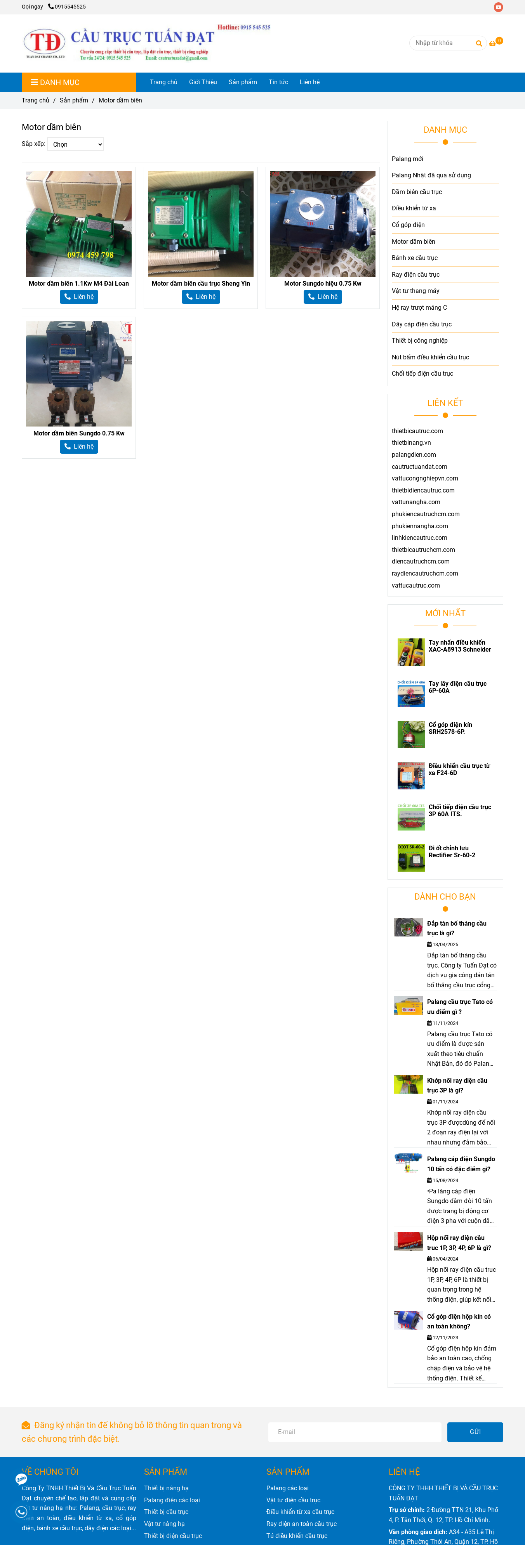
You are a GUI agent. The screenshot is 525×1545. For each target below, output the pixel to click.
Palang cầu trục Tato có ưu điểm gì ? (460, 1007)
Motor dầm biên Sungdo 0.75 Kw (79, 433)
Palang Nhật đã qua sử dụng (431, 175)
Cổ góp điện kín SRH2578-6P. (450, 728)
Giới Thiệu (203, 82)
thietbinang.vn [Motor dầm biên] (411, 442)
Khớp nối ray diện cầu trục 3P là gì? (457, 1085)
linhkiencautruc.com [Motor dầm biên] (419, 537)
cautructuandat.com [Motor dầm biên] (419, 466)
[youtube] (500, 6)
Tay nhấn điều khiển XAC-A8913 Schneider (460, 646)
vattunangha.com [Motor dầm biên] (416, 502)
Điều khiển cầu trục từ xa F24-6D (459, 770)
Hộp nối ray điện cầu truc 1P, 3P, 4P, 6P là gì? (459, 1243)
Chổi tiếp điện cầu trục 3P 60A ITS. (460, 811)
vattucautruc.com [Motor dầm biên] (416, 585)
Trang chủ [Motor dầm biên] (35, 100)
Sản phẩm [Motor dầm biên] (74, 100)
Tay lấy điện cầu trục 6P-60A (458, 687)
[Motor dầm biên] (146, 43)
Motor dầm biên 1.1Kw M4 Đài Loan (79, 283)
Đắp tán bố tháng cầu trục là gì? (457, 928)
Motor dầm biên (413, 241)
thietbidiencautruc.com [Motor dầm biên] (423, 490)
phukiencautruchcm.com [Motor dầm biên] (426, 514)
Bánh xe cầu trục (415, 258)
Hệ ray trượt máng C (419, 307)
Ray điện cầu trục (416, 274)
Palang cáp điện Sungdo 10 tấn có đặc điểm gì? (461, 1164)
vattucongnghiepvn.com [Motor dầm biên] (425, 478)
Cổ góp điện (408, 225)
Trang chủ (163, 82)
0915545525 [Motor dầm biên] (67, 6)
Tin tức (278, 82)
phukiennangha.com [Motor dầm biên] (420, 526)
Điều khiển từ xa (414, 208)
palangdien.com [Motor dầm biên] (414, 454)
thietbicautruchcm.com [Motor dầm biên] (423, 549)
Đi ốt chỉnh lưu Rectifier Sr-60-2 (452, 852)
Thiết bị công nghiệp (420, 340)
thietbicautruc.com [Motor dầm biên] (417, 431)
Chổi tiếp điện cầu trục (422, 373)
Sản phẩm (243, 82)
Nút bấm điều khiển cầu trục (430, 357)
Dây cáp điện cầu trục (422, 324)
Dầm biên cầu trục (417, 192)
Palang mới (407, 159)
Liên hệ (310, 82)
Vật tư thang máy (416, 291)
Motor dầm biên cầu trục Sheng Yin (201, 283)
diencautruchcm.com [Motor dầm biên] (421, 561)
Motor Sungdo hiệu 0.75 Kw (323, 283)
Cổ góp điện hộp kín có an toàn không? (459, 1321)
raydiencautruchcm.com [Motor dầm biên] (425, 573)
